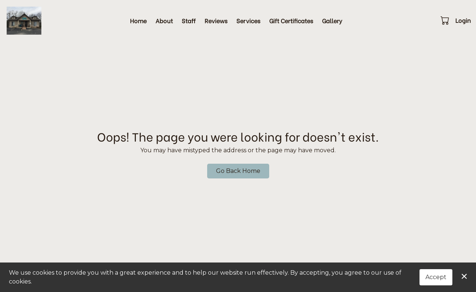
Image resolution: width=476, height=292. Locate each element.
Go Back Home (238, 170)
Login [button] (463, 20)
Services (248, 20)
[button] (445, 20)
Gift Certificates (291, 20)
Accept (435, 277)
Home (138, 20)
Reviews (216, 20)
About (164, 20)
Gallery (332, 20)
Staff (189, 20)
